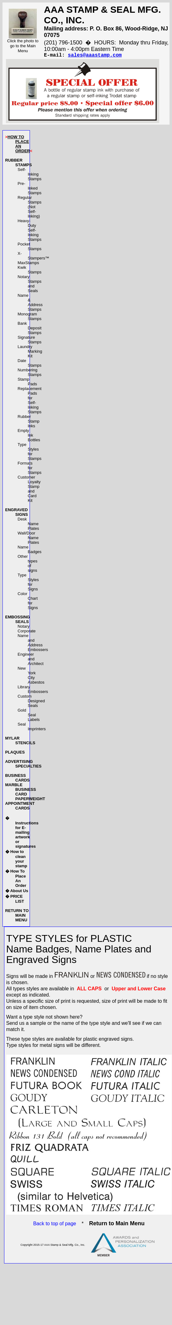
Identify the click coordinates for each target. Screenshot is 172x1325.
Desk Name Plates (28, 525)
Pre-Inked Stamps (30, 189)
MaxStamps (28, 264)
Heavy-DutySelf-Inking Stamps (30, 231)
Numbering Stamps (30, 373)
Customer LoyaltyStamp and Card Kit (29, 490)
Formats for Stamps (30, 469)
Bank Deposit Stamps (30, 329)
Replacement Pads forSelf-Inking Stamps (30, 401)
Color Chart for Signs (28, 602)
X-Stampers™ (33, 257)
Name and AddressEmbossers (33, 644)
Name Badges (30, 550)
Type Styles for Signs (28, 583)
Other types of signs (28, 564)
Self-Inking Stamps (30, 175)
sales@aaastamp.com (95, 56)
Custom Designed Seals (31, 702)
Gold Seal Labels (29, 716)
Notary (24, 627)
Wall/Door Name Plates (28, 539)
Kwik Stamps (30, 271)
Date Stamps (30, 364)
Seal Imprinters (32, 727)
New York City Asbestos (31, 676)
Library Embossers (33, 690)
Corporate (27, 632)
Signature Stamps (30, 341)
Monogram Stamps (30, 317)
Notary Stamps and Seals (30, 285)
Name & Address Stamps (30, 303)
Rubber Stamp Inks (29, 422)
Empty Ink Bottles (29, 436)
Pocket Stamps (30, 247)
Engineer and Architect (31, 660)
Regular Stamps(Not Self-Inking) (30, 208)
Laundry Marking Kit (30, 353)
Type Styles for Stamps (30, 452)
